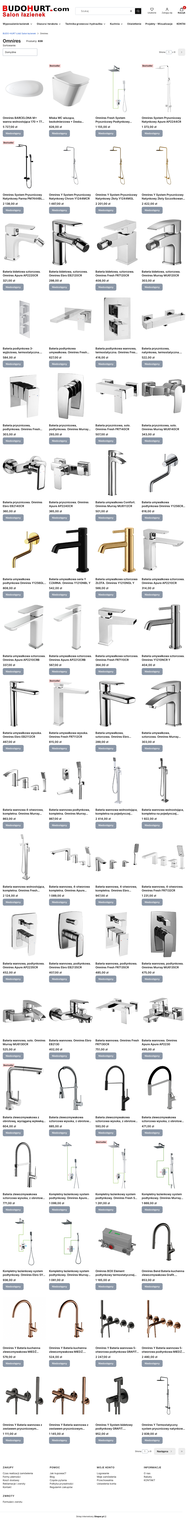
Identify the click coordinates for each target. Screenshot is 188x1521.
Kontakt (7, 1487)
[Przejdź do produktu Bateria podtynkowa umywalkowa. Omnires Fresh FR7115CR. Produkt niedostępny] (71, 319)
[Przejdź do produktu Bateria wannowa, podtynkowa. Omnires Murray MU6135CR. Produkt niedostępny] (163, 934)
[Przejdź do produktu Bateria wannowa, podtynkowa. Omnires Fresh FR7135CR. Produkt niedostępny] (117, 934)
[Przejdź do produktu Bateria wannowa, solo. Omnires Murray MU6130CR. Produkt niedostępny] (24, 1011)
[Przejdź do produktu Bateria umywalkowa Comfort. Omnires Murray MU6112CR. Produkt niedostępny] (117, 473)
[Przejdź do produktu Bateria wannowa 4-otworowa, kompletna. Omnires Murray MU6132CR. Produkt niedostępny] (24, 780)
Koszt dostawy (11, 1480)
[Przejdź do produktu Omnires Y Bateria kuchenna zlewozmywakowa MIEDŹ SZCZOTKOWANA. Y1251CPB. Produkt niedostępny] (24, 1319)
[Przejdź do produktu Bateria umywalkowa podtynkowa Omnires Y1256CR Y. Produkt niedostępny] (163, 473)
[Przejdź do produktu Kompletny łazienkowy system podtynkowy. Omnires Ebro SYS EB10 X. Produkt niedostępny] (24, 1242)
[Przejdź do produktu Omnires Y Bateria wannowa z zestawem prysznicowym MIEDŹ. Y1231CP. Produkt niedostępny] (71, 1395)
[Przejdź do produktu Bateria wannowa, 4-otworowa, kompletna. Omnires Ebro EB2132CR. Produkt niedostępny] (117, 857)
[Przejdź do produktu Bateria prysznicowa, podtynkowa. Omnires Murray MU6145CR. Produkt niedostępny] (71, 396)
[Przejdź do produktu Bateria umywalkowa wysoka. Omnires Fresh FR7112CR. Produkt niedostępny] (71, 704)
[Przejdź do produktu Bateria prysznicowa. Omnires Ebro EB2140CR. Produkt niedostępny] (24, 473)
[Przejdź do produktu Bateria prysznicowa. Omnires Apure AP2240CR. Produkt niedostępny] (71, 473)
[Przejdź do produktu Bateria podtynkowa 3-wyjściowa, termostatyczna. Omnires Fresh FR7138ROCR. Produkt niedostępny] (24, 319)
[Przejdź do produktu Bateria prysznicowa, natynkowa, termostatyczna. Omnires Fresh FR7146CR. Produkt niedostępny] (163, 319)
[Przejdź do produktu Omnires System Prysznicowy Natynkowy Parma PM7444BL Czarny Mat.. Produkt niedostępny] (24, 165)
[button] (138, 11)
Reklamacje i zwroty (14, 1483)
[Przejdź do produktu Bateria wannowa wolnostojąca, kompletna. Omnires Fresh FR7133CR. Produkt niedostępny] (24, 857)
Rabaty (148, 1476)
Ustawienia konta (106, 1483)
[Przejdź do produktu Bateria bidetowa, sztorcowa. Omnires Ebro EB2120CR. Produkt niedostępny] (71, 242)
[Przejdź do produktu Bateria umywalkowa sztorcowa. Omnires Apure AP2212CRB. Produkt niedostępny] (71, 627)
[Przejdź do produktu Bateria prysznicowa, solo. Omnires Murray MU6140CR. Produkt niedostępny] (163, 396)
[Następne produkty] (165, 1451)
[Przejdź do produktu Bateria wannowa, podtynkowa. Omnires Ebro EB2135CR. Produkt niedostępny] (71, 934)
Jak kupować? (58, 1473)
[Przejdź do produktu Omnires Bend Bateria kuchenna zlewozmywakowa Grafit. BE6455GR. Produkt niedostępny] (163, 1242)
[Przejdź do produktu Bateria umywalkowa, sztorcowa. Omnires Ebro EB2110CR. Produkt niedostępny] (117, 704)
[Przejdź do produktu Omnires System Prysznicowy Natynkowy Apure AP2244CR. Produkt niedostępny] (163, 89)
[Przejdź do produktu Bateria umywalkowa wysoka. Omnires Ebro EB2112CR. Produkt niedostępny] (24, 704)
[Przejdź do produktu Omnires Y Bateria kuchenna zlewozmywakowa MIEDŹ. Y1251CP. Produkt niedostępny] (71, 1319)
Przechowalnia (105, 1480)
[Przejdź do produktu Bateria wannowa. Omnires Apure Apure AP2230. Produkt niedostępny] (163, 1011)
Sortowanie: (9, 45)
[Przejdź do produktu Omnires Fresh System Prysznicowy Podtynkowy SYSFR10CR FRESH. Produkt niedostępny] (117, 89)
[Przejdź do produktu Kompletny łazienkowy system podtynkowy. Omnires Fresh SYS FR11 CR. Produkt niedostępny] (117, 1165)
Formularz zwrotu (12, 1501)
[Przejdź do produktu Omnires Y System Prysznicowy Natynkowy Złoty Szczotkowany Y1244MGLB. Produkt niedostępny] (163, 165)
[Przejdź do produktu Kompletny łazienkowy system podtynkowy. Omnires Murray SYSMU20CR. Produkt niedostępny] (71, 1242)
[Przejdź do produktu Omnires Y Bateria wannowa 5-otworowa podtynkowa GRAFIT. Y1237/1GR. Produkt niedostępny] (117, 1319)
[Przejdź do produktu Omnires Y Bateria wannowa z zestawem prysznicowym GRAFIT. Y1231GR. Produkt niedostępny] (24, 1395)
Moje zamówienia (106, 1476)
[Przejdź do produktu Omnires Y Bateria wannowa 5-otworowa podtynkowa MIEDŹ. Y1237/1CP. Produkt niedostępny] (163, 1319)
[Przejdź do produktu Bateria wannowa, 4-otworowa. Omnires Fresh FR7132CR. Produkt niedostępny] (163, 857)
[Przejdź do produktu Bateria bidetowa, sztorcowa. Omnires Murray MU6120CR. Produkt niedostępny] (163, 242)
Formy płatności (12, 1476)
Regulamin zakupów (61, 1487)
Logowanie (103, 1473)
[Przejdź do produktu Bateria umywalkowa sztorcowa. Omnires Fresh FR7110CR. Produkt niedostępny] (117, 627)
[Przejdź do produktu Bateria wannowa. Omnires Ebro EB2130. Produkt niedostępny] (71, 1011)
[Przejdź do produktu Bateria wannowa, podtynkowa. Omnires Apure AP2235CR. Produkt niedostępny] (24, 934)
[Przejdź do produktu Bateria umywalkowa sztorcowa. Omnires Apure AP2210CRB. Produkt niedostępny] (24, 627)
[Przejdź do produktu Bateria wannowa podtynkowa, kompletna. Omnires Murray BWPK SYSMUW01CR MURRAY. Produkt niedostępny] (71, 780)
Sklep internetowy (90, 1516)
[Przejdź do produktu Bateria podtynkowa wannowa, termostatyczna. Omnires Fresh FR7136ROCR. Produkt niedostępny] (117, 319)
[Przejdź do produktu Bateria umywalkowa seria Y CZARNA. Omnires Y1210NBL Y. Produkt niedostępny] (71, 550)
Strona (162, 52)
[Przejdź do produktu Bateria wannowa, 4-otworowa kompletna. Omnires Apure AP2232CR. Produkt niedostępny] (71, 857)
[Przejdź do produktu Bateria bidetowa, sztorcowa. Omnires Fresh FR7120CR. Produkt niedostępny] (117, 242)
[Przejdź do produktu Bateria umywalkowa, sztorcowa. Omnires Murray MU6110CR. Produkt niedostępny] (163, 704)
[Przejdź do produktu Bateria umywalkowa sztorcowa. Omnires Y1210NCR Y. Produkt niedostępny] (163, 627)
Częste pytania (58, 1480)
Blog (52, 1476)
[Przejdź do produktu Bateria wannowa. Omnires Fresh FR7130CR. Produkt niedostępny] (117, 1011)
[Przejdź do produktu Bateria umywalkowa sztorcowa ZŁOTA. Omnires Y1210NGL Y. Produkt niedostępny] (117, 550)
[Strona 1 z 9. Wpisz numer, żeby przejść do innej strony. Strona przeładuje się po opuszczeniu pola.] (169, 52)
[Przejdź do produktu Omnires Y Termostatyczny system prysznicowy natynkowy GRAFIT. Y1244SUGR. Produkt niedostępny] (163, 1395)
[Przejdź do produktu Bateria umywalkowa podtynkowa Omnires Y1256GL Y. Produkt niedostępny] (24, 550)
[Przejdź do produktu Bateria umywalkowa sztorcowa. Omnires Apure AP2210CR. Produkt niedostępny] (163, 550)
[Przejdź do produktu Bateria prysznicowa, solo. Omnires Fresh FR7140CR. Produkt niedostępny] (117, 396)
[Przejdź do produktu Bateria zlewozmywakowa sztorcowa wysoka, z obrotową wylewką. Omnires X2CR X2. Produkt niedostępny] (71, 1088)
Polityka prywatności (61, 1483)
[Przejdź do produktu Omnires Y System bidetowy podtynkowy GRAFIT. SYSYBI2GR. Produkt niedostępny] (117, 1395)
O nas (147, 1473)
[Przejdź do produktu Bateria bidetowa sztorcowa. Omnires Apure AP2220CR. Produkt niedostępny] (24, 242)
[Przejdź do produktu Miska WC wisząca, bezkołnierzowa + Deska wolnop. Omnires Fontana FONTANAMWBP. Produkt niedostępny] (71, 89)
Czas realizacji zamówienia (18, 1473)
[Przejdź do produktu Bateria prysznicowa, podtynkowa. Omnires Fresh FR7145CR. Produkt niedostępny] (24, 396)
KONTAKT (149, 1480)
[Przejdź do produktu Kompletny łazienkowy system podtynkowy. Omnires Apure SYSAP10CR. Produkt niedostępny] (71, 1165)
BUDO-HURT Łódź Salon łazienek (19, 33)
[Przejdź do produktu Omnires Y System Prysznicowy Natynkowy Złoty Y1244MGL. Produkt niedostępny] (117, 165)
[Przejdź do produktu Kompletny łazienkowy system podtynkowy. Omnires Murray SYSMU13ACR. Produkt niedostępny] (163, 1165)
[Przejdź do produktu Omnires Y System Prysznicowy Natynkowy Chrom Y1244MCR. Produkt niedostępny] (71, 165)
